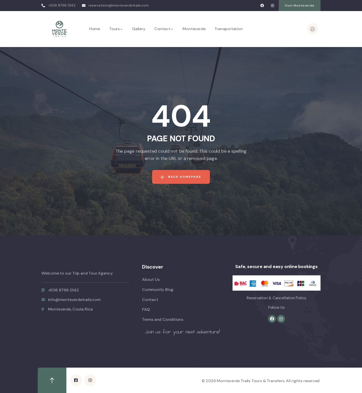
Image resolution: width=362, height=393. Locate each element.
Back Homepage (181, 177)
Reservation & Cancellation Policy (276, 297)
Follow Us (276, 307)
